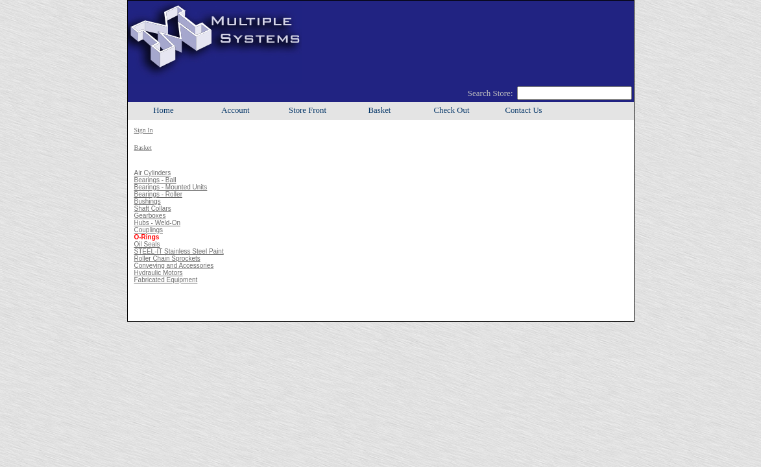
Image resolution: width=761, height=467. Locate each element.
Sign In (143, 130)
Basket (379, 110)
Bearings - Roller (158, 194)
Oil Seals (147, 244)
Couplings (148, 230)
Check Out (451, 110)
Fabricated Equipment (166, 279)
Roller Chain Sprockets (167, 258)
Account (235, 110)
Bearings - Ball (155, 180)
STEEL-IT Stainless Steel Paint (179, 251)
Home (163, 110)
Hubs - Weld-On (157, 222)
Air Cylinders (152, 172)
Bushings (147, 201)
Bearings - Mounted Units (171, 187)
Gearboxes (150, 215)
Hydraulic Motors (158, 272)
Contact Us (523, 110)
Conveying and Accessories (174, 265)
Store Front (307, 110)
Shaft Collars (152, 208)
